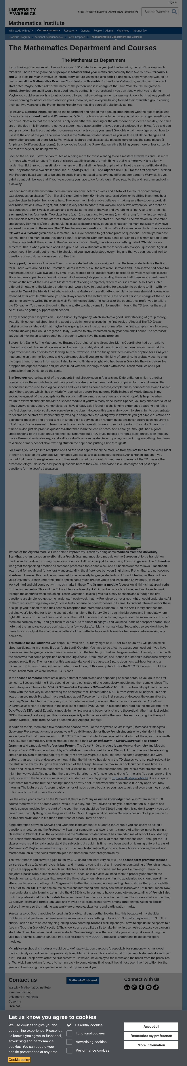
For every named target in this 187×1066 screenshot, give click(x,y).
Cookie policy (19, 1060)
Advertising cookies (86, 1042)
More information (151, 1045)
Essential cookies (84, 1024)
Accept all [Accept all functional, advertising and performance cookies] (151, 1026)
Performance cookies (87, 1050)
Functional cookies (85, 1033)
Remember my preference (151, 1036)
